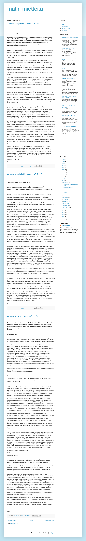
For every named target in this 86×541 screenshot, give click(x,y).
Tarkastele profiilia (64, 236)
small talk (64, 23)
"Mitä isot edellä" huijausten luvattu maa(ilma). (68, 116)
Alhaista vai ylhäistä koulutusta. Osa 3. (24, 24)
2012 (63, 214)
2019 (63, 172)
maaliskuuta (66, 203)
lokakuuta (65, 197)
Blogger (53, 533)
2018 (63, 174)
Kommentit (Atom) (14, 523)
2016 (63, 178)
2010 (63, 219)
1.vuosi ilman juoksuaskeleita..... (69, 126)
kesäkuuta (66, 201)
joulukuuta (66, 182)
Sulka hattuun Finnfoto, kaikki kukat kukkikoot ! (69, 97)
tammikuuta (66, 207)
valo (63, 24)
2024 (63, 161)
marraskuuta (66, 195)
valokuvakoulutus (66, 28)
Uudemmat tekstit (12, 520)
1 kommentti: (27, 515)
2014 (63, 210)
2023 (63, 163)
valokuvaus (64, 30)
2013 (63, 212)
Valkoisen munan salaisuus (68, 78)
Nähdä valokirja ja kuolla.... (68, 88)
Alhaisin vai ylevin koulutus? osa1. (22, 316)
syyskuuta (66, 199)
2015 (63, 180)
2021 (63, 167)
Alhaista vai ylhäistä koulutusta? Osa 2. (24, 174)
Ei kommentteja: (28, 166)
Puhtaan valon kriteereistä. (68, 48)
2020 (63, 170)
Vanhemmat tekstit (49, 520)
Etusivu (31, 520)
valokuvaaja (65, 26)
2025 (63, 159)
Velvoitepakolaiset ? (66, 69)
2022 (63, 165)
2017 (63, 176)
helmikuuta (66, 205)
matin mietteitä (25, 9)
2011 (63, 217)
